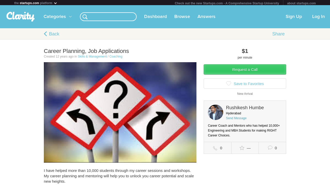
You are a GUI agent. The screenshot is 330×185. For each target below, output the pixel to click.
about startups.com (301, 3)
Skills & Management (92, 57)
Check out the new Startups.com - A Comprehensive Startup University (227, 3)
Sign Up (294, 17)
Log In (318, 17)
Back (54, 35)
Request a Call (245, 70)
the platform (35, 3)
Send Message (236, 119)
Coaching (115, 57)
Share (278, 35)
